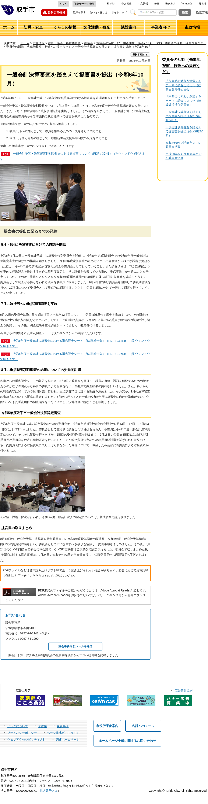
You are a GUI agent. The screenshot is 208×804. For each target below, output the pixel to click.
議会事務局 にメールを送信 (75, 646)
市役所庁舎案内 (107, 726)
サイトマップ (119, 12)
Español (169, 3)
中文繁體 (143, 3)
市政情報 (39, 43)
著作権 (42, 726)
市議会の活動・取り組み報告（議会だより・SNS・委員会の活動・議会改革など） (151, 43)
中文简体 (126, 3)
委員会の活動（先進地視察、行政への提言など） (38, 46)
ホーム (25, 43)
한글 (156, 3)
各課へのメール (143, 726)
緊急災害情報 (56, 12)
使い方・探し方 (98, 12)
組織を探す (79, 12)
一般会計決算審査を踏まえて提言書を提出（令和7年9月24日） (184, 116)
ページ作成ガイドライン (63, 732)
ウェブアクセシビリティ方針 (26, 739)
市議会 (88, 43)
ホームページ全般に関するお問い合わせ (127, 740)
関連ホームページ (68, 739)
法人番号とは (49, 790)
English (111, 3)
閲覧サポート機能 (84, 3)
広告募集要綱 (184, 690)
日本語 (202, 3)
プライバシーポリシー (22, 732)
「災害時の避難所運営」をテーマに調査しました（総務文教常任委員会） (183, 85)
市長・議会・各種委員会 (64, 43)
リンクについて (17, 726)
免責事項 (63, 726)
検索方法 (202, 12)
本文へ (63, 3)
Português (186, 3)
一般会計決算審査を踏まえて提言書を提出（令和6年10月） (184, 131)
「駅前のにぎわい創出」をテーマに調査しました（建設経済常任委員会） (183, 100)
